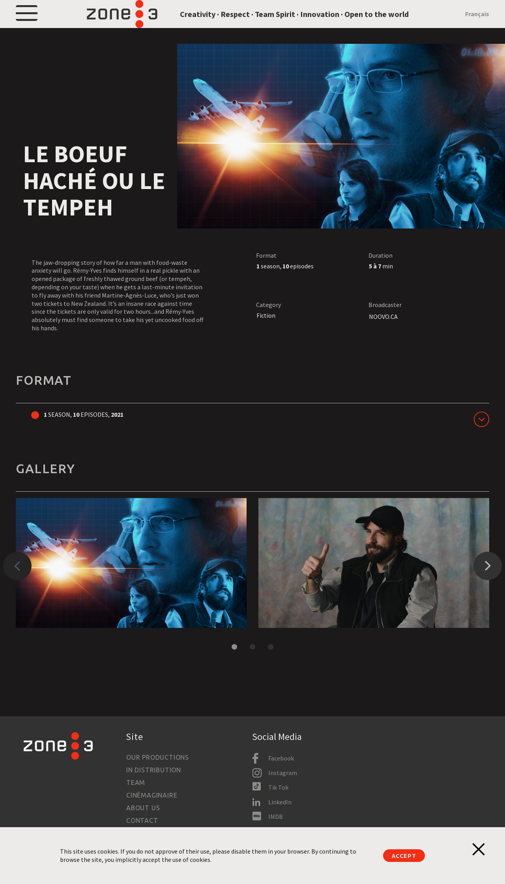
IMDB (275, 816)
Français (477, 24)
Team (135, 782)
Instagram (282, 773)
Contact (142, 820)
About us (143, 807)
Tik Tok (278, 787)
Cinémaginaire (151, 795)
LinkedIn (280, 802)
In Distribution (153, 770)
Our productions (157, 757)
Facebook (281, 758)
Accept (404, 856)
